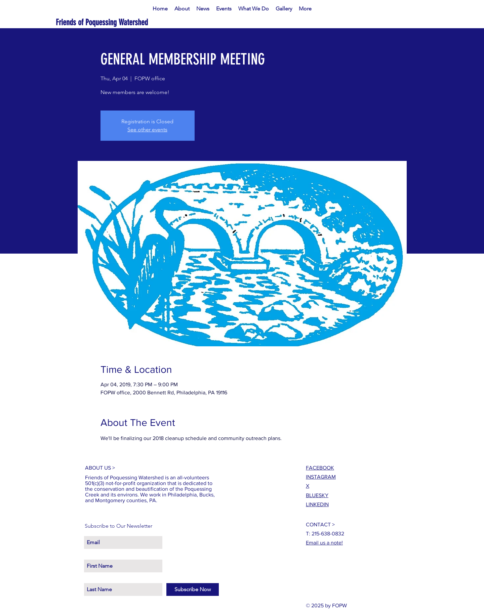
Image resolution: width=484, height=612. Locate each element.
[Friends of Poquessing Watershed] (123, 22)
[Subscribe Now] (192, 589)
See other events (147, 129)
